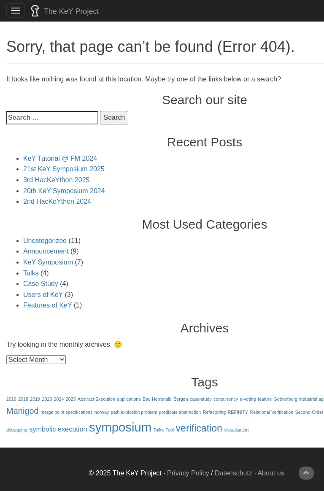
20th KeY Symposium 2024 (64, 190)
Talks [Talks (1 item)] (159, 429)
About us (270, 473)
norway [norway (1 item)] (101, 412)
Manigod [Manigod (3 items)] (22, 410)
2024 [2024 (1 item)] (59, 399)
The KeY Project (65, 10)
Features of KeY (47, 305)
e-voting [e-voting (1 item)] (248, 399)
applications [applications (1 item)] (128, 399)
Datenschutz (233, 473)
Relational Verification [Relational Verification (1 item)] (271, 412)
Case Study (40, 283)
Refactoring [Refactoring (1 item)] (214, 412)
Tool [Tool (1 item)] (169, 429)
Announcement (46, 251)
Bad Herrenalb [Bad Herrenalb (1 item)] (157, 399)
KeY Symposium (48, 262)
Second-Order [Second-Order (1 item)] (309, 412)
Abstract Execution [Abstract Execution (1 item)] (96, 399)
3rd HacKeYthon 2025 (56, 179)
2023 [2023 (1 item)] (47, 399)
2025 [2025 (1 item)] (71, 399)
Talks (30, 273)
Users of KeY (43, 294)
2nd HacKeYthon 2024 (57, 201)
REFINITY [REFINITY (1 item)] (238, 412)
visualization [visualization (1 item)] (236, 429)
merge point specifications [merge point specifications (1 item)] (66, 412)
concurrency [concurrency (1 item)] (225, 399)
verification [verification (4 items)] (199, 428)
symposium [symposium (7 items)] (120, 427)
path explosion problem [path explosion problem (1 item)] (134, 412)
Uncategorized (45, 240)
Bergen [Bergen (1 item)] (180, 399)
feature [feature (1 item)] (265, 399)
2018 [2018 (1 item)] (23, 399)
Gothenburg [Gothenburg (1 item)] (285, 399)
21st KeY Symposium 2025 (64, 169)
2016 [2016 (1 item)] (11, 399)
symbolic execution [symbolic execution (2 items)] (58, 429)
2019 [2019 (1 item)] (35, 399)
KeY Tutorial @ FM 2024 (60, 158)
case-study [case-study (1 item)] (201, 399)
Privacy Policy (188, 473)
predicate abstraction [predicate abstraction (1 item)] (180, 412)
